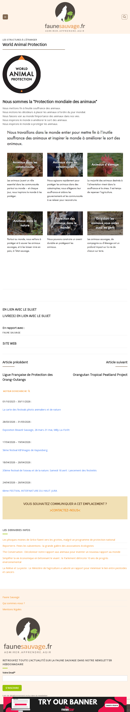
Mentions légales (12, 609)
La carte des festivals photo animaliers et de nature (32, 409)
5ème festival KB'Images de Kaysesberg (25, 450)
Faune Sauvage (11, 597)
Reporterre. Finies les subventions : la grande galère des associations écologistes (48, 545)
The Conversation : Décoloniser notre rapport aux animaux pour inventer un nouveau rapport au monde (61, 551)
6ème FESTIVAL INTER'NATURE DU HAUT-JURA (30, 490)
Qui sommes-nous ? (14, 603)
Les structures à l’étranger (20, 40)
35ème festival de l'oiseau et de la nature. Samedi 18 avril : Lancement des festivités (50, 470)
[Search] (124, 16)
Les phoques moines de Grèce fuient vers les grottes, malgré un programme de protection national (59, 539)
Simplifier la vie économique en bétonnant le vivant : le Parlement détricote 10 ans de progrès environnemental (55, 560)
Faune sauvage (11, 332)
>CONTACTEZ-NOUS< (65, 510)
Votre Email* (9, 672)
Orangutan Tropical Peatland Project (100, 375)
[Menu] (5, 16)
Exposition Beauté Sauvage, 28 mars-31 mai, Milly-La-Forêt (36, 429)
